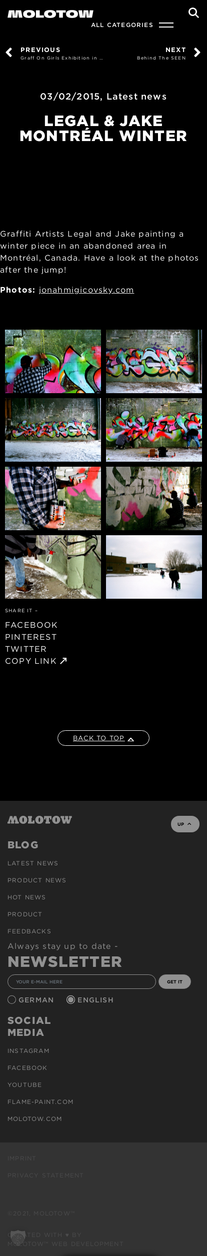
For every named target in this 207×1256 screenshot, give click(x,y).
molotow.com (35, 1118)
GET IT (174, 981)
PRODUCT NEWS (37, 880)
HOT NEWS (27, 897)
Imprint (22, 1158)
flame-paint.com (41, 1101)
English (97, 1000)
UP (184, 824)
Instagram (29, 1050)
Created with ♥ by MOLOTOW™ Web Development (66, 1239)
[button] (18, 1238)
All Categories (122, 25)
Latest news (136, 96)
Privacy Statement (46, 1175)
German (37, 1000)
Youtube (25, 1084)
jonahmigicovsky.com (86, 290)
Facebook (28, 1067)
